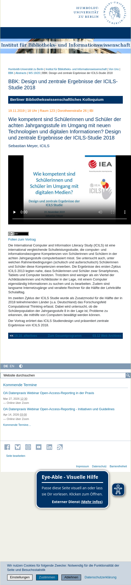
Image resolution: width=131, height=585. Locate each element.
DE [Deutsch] (6, 366)
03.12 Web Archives (107, 336)
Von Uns (114, 69)
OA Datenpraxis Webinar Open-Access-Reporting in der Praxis (48, 393)
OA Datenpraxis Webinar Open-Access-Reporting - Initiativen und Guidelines (58, 409)
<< (12, 336)
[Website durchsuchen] (65, 375)
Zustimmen (47, 577)
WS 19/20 (34, 73)
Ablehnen (71, 577)
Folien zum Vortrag (22, 239)
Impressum (82, 466)
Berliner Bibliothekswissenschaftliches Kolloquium (57, 99)
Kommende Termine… (17, 424)
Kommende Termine (20, 385)
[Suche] (128, 375)
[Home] (18, 33)
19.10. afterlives (25, 336)
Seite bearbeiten (15, 455)
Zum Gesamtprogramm (65, 336)
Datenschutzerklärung (100, 577)
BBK (10, 73)
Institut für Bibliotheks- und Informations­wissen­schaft (76, 69)
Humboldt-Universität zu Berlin (25, 69)
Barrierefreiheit (118, 466)
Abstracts (20, 73)
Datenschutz (99, 466)
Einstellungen (20, 577)
